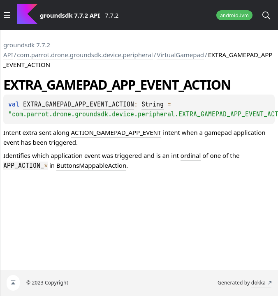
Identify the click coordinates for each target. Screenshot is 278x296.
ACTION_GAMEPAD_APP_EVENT (116, 132)
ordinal (191, 155)
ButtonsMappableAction (91, 165)
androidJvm (234, 15)
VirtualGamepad (180, 55)
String (152, 104)
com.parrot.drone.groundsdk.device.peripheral (85, 55)
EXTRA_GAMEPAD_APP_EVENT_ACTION (78, 104)
